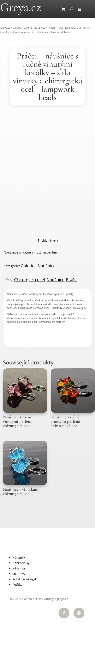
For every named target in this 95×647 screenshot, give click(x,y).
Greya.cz (5, 27)
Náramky (18, 558)
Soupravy (18, 574)
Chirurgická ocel (29, 279)
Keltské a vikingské (25, 579)
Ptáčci (71, 279)
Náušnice (55, 279)
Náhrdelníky (20, 563)
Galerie (17, 27)
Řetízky (17, 584)
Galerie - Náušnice (34, 27)
